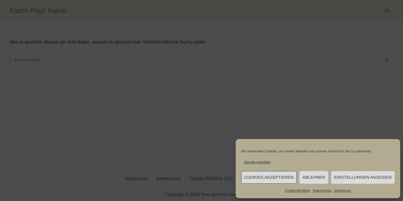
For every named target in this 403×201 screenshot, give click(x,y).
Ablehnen (314, 177)
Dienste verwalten (257, 162)
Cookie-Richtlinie (297, 191)
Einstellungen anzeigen (363, 177)
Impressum (342, 191)
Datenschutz (322, 191)
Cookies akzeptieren (269, 177)
